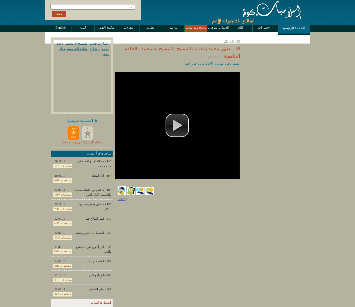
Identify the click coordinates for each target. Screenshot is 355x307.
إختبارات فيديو (99, 43)
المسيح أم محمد (77, 43)
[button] (177, 125)
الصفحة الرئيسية (293, 28)
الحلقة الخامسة (77, 49)
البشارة (95, 49)
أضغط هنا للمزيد (101, 302)
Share (121, 199)
